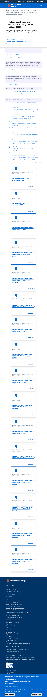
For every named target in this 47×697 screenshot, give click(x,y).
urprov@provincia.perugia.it (17, 604)
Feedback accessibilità (11, 640)
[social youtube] (41, 1)
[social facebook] (38, 1)
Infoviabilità (9, 619)
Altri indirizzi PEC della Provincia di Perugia (16, 610)
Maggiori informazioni (10, 684)
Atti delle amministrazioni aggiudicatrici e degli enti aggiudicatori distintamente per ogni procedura (21, 13)
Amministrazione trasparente (13, 626)
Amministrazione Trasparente (18, 10)
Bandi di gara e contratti (32, 10)
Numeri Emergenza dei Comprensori (14, 617)
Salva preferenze (9, 694)
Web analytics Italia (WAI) (12, 686)
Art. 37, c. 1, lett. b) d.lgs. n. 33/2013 (15, 54)
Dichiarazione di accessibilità (12, 638)
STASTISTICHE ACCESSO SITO (13, 646)
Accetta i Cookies (36, 694)
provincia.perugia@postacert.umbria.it (15, 608)
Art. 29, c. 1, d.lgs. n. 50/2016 (14, 58)
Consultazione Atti (12, 84)
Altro (7, 44)
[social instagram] (40, 1)
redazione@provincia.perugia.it (13, 651)
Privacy (8, 627)
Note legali (8, 629)
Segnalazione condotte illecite (13, 634)
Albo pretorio (9, 624)
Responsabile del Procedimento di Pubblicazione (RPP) (18, 643)
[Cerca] (41, 5)
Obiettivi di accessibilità (11, 642)
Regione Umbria (8, 1)
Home (7, 10)
